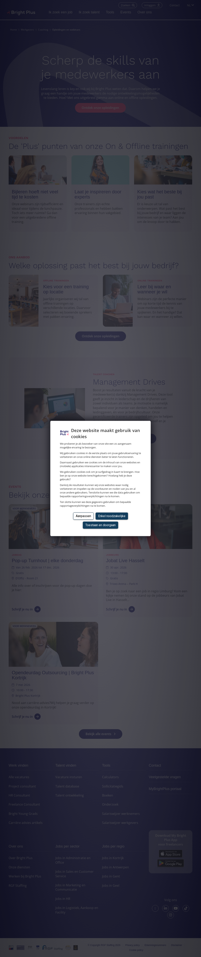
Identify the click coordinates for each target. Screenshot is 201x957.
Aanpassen (83, 516)
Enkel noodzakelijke (111, 516)
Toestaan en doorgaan (100, 525)
